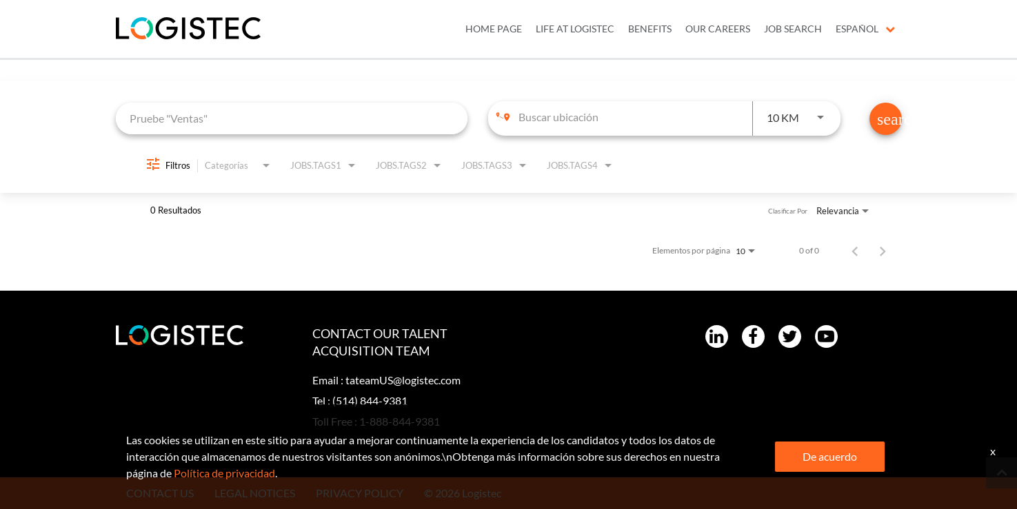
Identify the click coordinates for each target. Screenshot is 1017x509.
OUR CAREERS (717, 29)
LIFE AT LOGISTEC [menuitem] (575, 29)
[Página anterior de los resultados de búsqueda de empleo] (855, 250)
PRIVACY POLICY (359, 492)
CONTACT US (160, 492)
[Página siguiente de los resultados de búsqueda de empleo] (882, 250)
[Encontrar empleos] (885, 119)
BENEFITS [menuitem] (650, 29)
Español (865, 29)
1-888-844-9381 (399, 421)
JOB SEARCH (793, 29)
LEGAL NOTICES (254, 492)
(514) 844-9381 (369, 400)
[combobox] (292, 118)
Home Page (493, 29)
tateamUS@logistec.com (403, 379)
